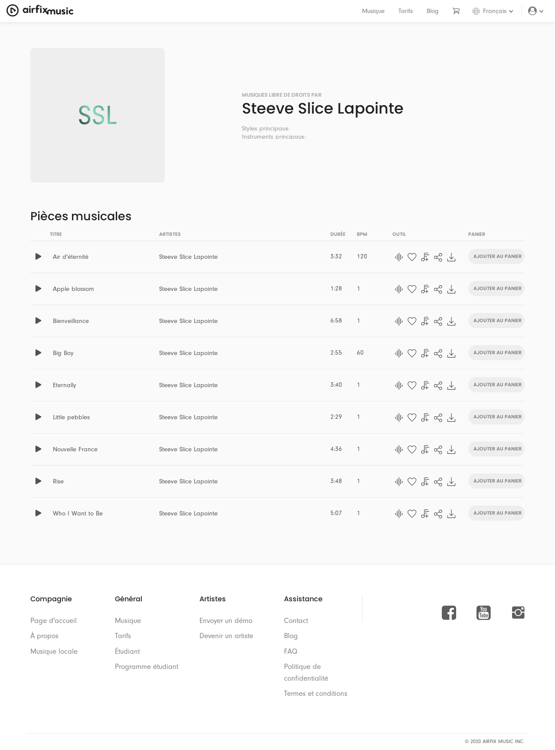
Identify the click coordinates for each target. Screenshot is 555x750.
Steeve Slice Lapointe (188, 257)
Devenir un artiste (226, 636)
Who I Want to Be (78, 513)
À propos (44, 636)
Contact (296, 620)
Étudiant (127, 651)
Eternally (64, 385)
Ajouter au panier (497, 255)
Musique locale (54, 651)
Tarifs (405, 11)
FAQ (290, 651)
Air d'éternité (70, 257)
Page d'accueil (53, 620)
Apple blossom (73, 289)
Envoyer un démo (225, 620)
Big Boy (63, 353)
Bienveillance (71, 321)
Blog (433, 11)
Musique (373, 11)
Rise (58, 481)
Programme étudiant (146, 666)
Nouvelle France (75, 449)
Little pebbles (71, 417)
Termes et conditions (315, 693)
